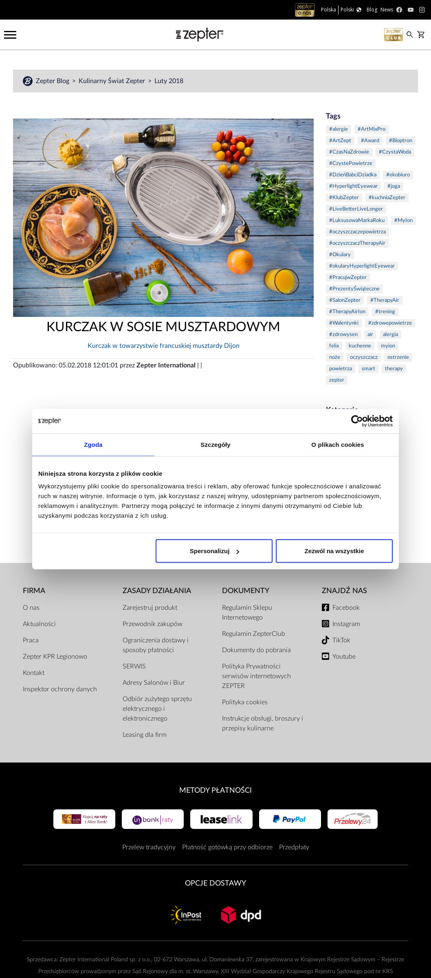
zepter (336, 380)
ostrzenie (398, 357)
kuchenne (360, 346)
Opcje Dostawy (215, 883)
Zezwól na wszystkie (334, 550)
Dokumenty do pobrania (256, 650)
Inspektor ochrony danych (60, 689)
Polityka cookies (245, 702)
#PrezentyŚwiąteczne (354, 289)
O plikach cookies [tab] (337, 444)
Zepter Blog (53, 81)
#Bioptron (400, 140)
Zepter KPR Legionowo (55, 656)
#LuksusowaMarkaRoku (357, 220)
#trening (385, 311)
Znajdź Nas (344, 590)
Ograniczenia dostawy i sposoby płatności (156, 645)
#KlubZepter (344, 197)
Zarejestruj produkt (150, 607)
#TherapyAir (384, 300)
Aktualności (39, 624)
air (370, 334)
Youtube (344, 656)
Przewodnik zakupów (153, 624)
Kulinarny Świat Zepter (113, 81)
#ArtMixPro (371, 129)
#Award (370, 140)
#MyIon (403, 220)
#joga (393, 186)
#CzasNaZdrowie (349, 152)
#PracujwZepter (348, 277)
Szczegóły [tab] (215, 444)
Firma (34, 590)
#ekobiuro (398, 175)
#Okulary (340, 254)
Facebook (346, 607)
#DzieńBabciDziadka (352, 175)
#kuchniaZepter (387, 197)
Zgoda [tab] (93, 444)
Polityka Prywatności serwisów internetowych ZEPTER (256, 676)
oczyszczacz (364, 357)
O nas (31, 607)
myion (388, 346)
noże (334, 357)
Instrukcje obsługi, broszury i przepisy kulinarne (262, 723)
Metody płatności (215, 790)
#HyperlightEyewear (353, 186)
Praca (31, 640)
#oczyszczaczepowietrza (357, 232)
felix (334, 346)
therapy (394, 368)
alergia (390, 334)
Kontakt (33, 673)
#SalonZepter (345, 300)
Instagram (346, 624)
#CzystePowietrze (350, 163)
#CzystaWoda (395, 152)
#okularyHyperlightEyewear (362, 266)
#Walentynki (343, 323)
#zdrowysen (343, 334)
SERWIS (134, 666)
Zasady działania (157, 590)
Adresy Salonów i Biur (154, 682)
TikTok (341, 640)
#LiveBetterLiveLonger (356, 209)
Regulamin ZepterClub (253, 634)
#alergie (338, 129)
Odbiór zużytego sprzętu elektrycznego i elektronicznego (157, 709)
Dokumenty (245, 590)
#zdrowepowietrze (390, 323)
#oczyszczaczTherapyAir (357, 243)
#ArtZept (340, 140)
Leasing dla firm (145, 735)
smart (368, 368)
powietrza (340, 368)
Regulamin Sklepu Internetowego (247, 612)
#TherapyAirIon (347, 311)
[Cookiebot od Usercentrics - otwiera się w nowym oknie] (357, 421)
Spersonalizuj (215, 550)
